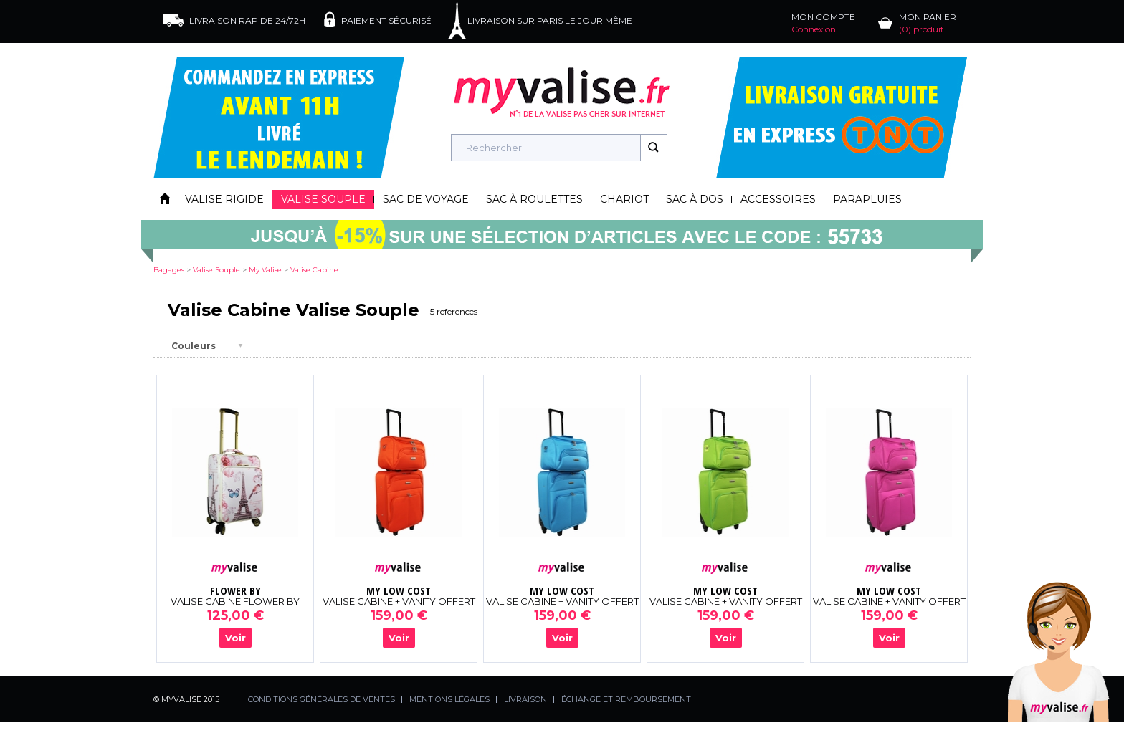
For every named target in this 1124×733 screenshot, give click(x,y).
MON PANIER (927, 22)
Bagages (168, 269)
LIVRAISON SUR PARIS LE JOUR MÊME (549, 20)
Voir (235, 637)
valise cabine (314, 269)
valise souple (216, 269)
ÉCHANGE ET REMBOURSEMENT (626, 699)
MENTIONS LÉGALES (449, 699)
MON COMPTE (823, 22)
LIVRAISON (525, 699)
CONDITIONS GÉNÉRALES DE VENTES (321, 699)
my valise (265, 269)
